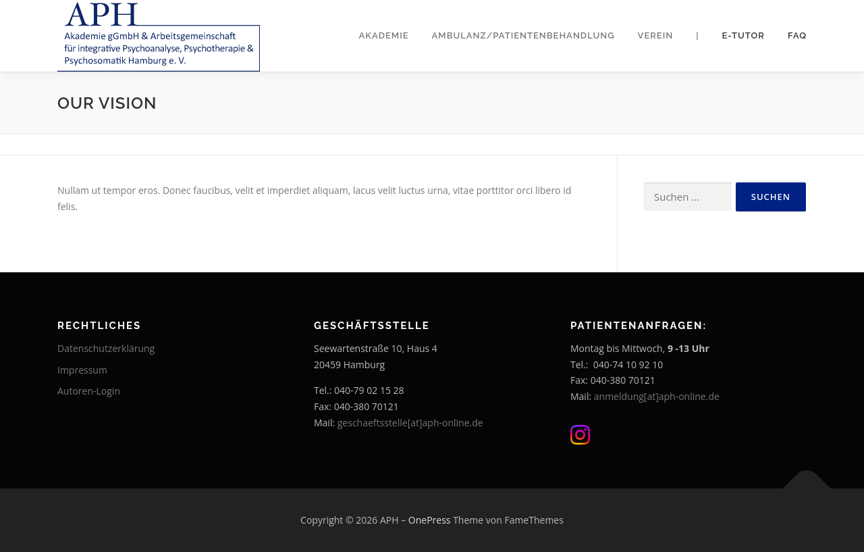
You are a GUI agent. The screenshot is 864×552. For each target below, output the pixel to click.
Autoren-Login (88, 390)
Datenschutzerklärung (106, 348)
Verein (656, 35)
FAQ (797, 35)
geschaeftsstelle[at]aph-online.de (410, 422)
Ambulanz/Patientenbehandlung (523, 35)
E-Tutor (743, 35)
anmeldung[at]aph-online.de (657, 396)
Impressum (82, 369)
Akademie (384, 35)
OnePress (429, 519)
